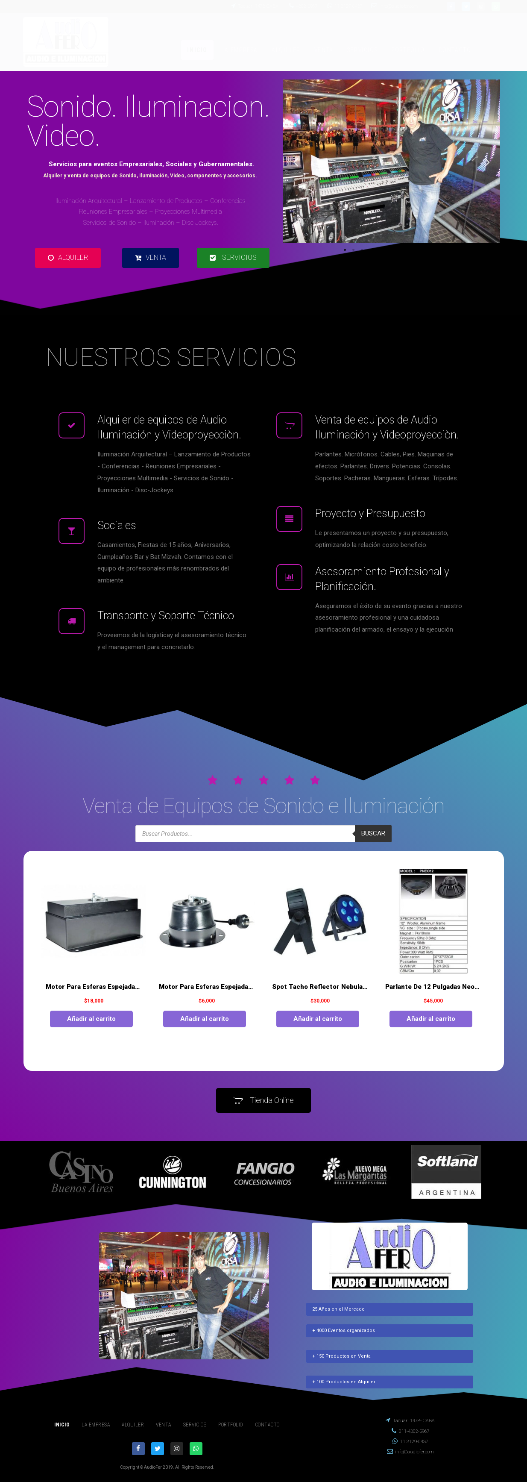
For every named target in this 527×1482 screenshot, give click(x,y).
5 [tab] (379, 250)
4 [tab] (370, 250)
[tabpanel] (392, 161)
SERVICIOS (362, 50)
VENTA (324, 50)
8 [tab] (404, 250)
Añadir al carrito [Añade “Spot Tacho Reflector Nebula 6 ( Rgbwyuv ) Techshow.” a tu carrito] (317, 1019)
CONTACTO (455, 50)
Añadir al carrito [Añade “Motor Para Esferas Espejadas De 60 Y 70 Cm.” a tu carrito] (204, 1019)
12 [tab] (438, 250)
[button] (68, 258)
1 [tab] (344, 250)
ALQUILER (286, 50)
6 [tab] (387, 250)
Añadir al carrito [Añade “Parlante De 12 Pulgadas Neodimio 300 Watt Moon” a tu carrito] (431, 1019)
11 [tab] (430, 250)
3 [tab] (361, 250)
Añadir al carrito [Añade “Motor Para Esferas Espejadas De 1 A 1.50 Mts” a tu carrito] (91, 1019)
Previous (296, 161)
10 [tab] (421, 250)
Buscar (373, 833)
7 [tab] (396, 250)
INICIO (197, 50)
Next (487, 161)
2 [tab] (353, 250)
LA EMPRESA (239, 50)
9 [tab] (413, 250)
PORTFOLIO (408, 50)
